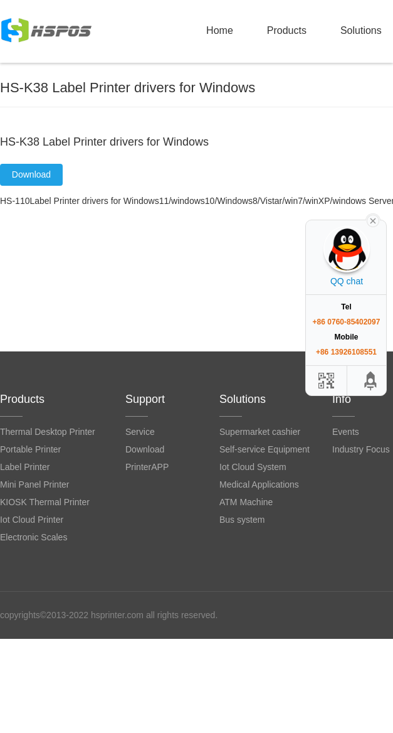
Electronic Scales (33, 537)
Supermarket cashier (259, 432)
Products (287, 30)
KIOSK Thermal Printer (45, 502)
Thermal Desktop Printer (47, 432)
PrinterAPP (147, 467)
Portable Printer (30, 449)
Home (219, 30)
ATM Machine (246, 502)
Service (140, 432)
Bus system (242, 520)
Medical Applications (259, 484)
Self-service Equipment (264, 449)
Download (31, 174)
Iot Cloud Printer (31, 520)
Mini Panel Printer (35, 484)
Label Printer (25, 467)
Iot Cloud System (252, 467)
